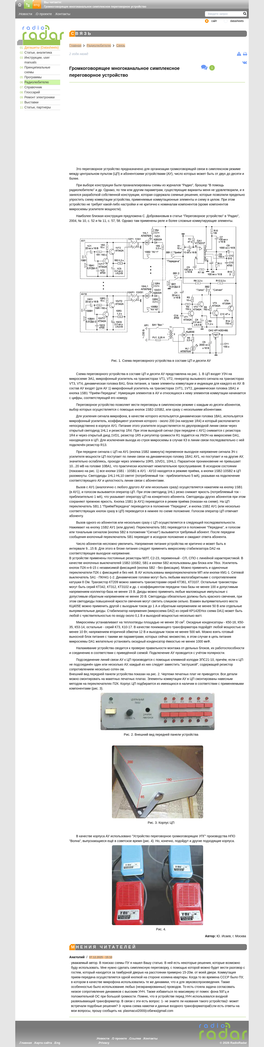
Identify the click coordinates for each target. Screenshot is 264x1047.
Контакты (63, 14)
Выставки (31, 102)
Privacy (104, 1042)
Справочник (33, 87)
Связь (120, 45)
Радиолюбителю (36, 82)
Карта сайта (43, 1042)
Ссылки (135, 1038)
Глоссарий (32, 92)
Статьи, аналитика (38, 52)
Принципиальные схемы (37, 70)
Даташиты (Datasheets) (41, 47)
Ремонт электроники (39, 97)
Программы (33, 77)
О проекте (44, 14)
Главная (75, 45)
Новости (25, 14)
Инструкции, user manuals (37, 60)
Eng (57, 1042)
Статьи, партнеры (37, 107)
